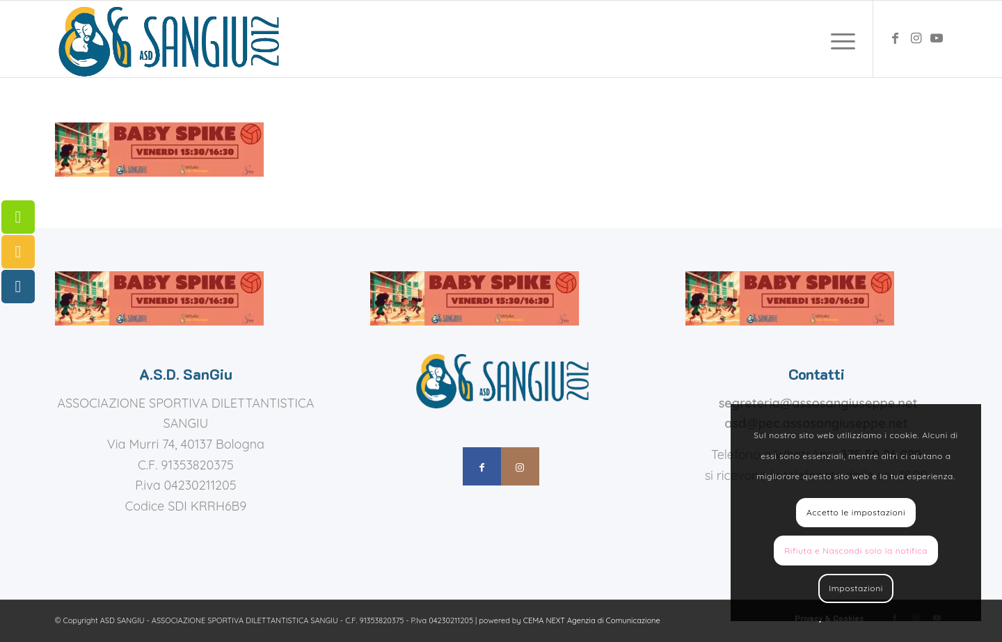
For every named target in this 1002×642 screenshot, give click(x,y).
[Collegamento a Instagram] (915, 38)
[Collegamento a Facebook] (894, 38)
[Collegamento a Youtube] (936, 38)
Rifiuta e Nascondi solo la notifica (856, 550)
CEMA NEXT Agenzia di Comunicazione (591, 620)
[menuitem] (838, 39)
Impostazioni (856, 588)
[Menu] (838, 39)
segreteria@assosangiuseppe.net (818, 403)
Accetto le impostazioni (855, 512)
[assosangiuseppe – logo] (167, 39)
